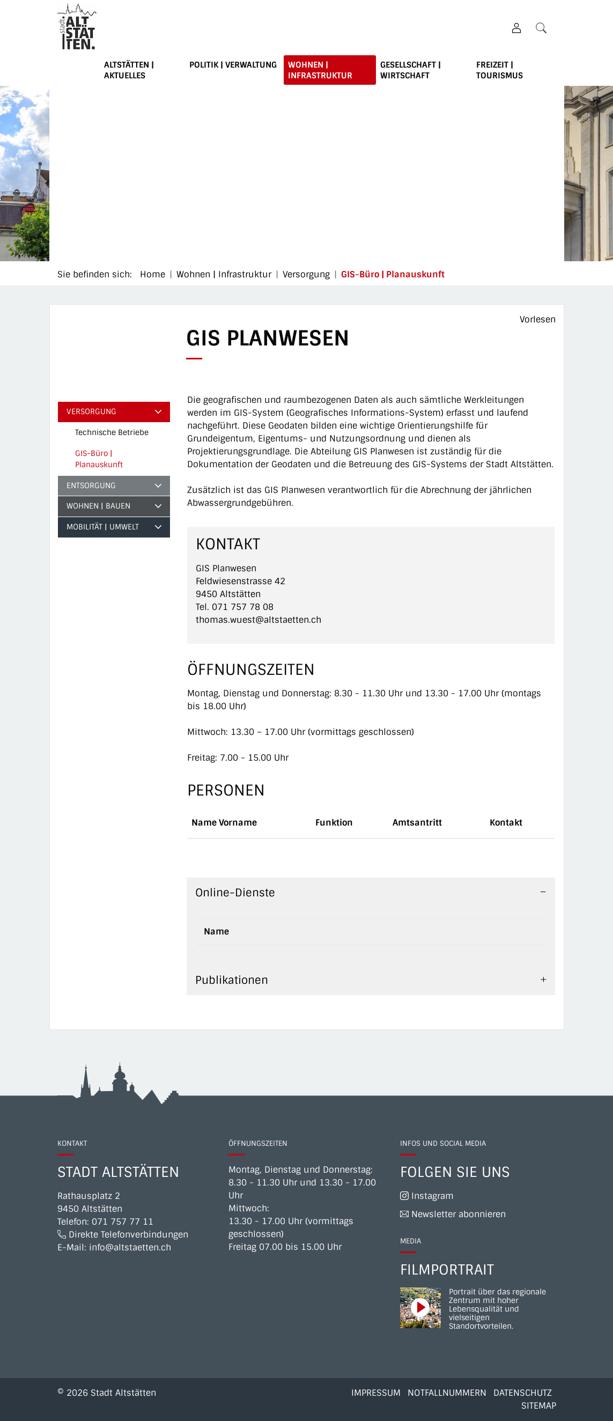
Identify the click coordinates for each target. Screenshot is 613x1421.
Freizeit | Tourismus (499, 70)
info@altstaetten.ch (130, 1247)
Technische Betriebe (112, 432)
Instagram (427, 1196)
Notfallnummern (447, 1392)
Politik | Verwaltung (233, 65)
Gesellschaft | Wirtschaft (410, 70)
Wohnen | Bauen (98, 506)
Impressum (376, 1392)
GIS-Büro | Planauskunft (101, 461)
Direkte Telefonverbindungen (122, 1234)
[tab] (371, 893)
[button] (543, 27)
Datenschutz (522, 1392)
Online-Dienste (235, 893)
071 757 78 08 (243, 607)
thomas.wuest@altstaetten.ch (258, 619)
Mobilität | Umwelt (103, 527)
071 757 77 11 (122, 1221)
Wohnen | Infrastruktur (320, 70)
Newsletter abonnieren (453, 1214)
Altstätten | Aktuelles (129, 70)
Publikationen (231, 980)
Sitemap (538, 1405)
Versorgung (91, 411)
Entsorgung (91, 485)
